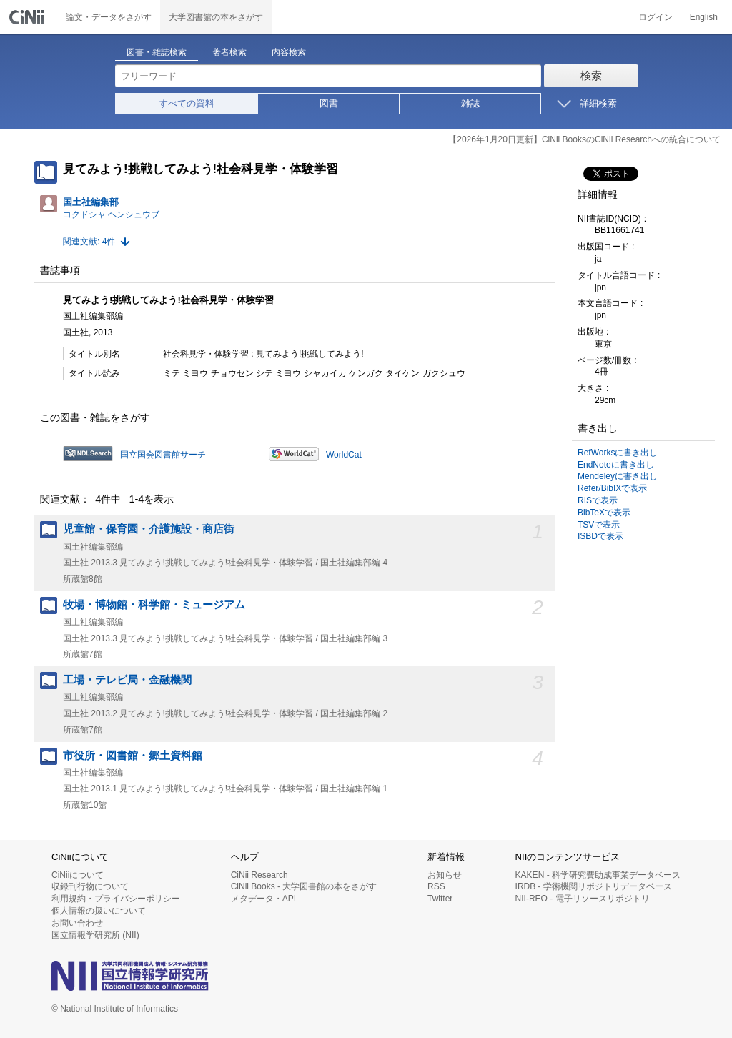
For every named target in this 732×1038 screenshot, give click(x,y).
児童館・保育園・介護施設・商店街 (148, 529)
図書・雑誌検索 (157, 52)
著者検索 (229, 52)
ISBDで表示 (600, 536)
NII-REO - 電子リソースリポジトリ (582, 899)
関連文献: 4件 (89, 242)
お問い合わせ (77, 923)
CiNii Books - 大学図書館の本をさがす (304, 886)
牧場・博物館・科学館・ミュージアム (154, 605)
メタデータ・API (263, 899)
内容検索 (289, 52)
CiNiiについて (77, 875)
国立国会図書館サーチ (163, 455)
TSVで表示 (599, 525)
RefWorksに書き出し (618, 453)
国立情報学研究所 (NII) (95, 935)
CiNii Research (259, 875)
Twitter (439, 899)
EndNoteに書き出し (616, 465)
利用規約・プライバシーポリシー (115, 899)
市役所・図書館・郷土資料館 (132, 755)
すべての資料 (186, 103)
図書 (329, 103)
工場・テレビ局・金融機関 (127, 680)
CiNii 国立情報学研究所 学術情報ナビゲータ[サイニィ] (28, 17)
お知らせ (444, 875)
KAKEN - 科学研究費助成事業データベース (598, 875)
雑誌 (470, 103)
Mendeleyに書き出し (618, 476)
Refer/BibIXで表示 (612, 488)
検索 (591, 75)
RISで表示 (598, 500)
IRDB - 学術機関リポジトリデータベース (593, 886)
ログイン (655, 17)
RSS (436, 886)
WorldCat (344, 455)
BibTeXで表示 (604, 513)
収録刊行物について (90, 886)
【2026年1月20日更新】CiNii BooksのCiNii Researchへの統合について (584, 139)
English (704, 17)
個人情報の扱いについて (98, 911)
